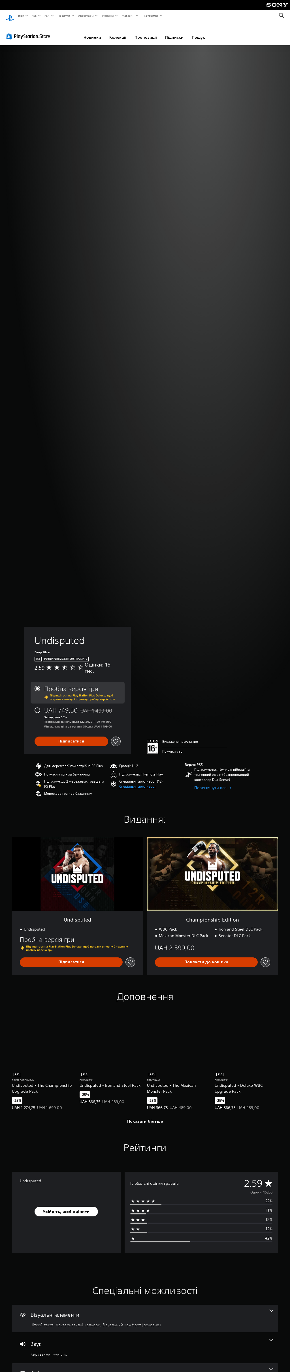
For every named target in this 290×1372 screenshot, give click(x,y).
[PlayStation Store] (29, 30)
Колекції (117, 31)
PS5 (34, 16)
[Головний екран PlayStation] (10, 15)
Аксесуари (86, 16)
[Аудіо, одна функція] (145, 1342)
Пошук (198, 31)
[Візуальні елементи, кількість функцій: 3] (145, 1313)
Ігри (21, 16)
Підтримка (151, 16)
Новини (108, 16)
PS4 (47, 16)
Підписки (174, 31)
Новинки (92, 31)
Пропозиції (146, 31)
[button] (137, 781)
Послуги (63, 16)
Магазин (128, 16)
